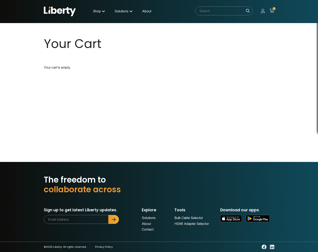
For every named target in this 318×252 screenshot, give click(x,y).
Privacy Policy (104, 246)
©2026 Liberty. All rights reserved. (65, 246)
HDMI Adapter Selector (191, 224)
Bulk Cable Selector (188, 218)
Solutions (121, 11)
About (146, 11)
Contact (148, 229)
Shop (97, 11)
